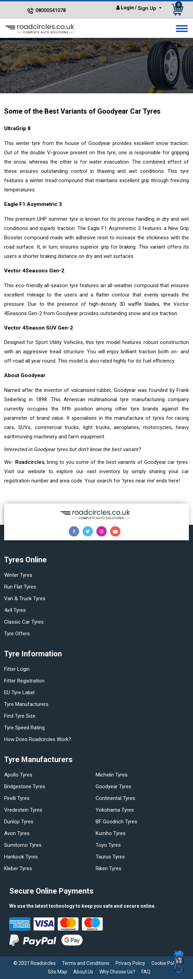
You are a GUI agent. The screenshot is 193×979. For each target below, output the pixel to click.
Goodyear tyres (113, 786)
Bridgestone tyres (24, 786)
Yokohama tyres (115, 810)
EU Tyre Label (19, 692)
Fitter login (17, 669)
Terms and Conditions (85, 963)
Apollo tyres (18, 775)
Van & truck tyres (24, 598)
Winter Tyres (18, 575)
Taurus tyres (110, 857)
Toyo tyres (108, 845)
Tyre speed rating (24, 728)
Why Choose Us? (117, 972)
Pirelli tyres (17, 798)
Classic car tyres (24, 622)
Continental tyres (115, 798)
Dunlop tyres (18, 822)
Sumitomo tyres (23, 845)
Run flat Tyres (20, 587)
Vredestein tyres (23, 810)
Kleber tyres (18, 868)
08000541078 (50, 10)
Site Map (57, 972)
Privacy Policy (130, 963)
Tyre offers (17, 634)
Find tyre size (19, 716)
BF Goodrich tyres (116, 822)
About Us (83, 972)
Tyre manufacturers (26, 704)
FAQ (145, 972)
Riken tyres (108, 868)
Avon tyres (17, 833)
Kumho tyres (111, 833)
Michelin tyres (112, 775)
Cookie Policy (165, 963)
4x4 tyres (15, 610)
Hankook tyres (21, 857)
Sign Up (148, 8)
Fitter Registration (24, 681)
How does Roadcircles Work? (37, 739)
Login (127, 7)
